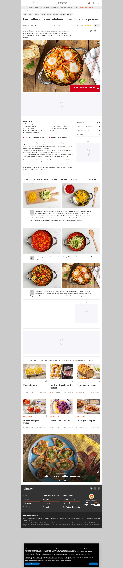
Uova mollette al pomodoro (57, 160)
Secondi (34, 11)
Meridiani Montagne (37, 518)
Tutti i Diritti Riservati (61, 524)
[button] (87, 31)
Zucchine (37, 14)
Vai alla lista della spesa (59, 138)
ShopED (30, 520)
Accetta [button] (93, 563)
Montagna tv (77, 518)
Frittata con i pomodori (40, 169)
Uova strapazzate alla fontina (38, 162)
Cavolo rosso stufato (60, 420)
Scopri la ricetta (41, 392)
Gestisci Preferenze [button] (32, 563)
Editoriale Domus (69, 518)
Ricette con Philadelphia (87, 7)
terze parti (47, 551)
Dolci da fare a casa (57, 7)
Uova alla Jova (30, 385)
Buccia (95, 503)
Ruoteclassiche (54, 518)
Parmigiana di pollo (86, 420)
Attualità (46, 7)
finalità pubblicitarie (33, 554)
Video (76, 7)
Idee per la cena (69, 7)
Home (24, 11)
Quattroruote (46, 518)
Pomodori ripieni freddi (31, 421)
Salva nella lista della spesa (34, 138)
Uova (25, 14)
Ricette (31, 7)
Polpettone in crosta (86, 385)
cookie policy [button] (71, 550)
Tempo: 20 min (61, 480)
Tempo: (29, 392)
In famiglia (69, 14)
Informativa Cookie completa (77, 524)
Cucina (36, 7)
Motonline (61, 518)
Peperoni (43, 14)
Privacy (68, 524)
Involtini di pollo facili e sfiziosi (61, 386)
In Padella (55, 14)
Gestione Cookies (89, 524)
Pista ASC (83, 518)
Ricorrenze (62, 14)
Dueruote (30, 518)
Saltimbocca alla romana (62, 476)
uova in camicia (53, 150)
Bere (41, 7)
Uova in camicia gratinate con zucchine (50, 167)
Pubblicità (25, 520)
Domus (25, 518)
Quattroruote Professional (93, 518)
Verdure (30, 14)
